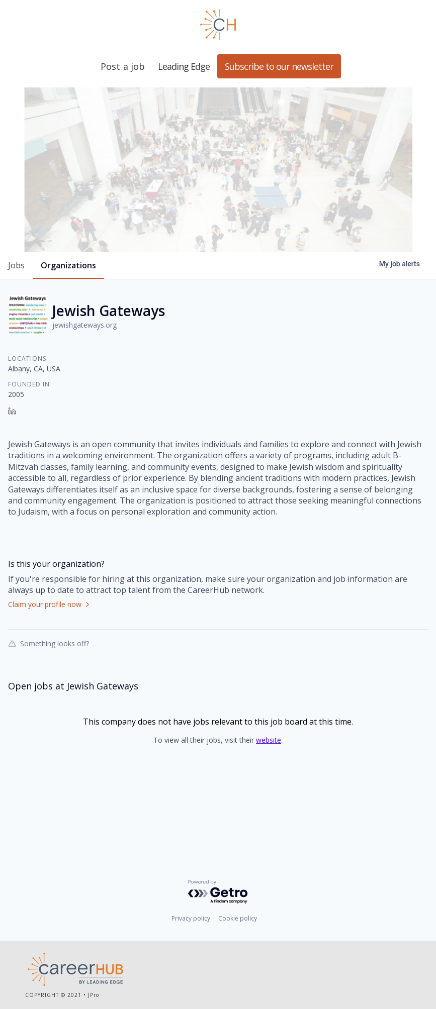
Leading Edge (218, 24)
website (268, 796)
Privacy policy (190, 920)
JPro (93, 996)
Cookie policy (237, 920)
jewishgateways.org (84, 381)
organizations (68, 321)
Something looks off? (48, 699)
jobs (16, 321)
